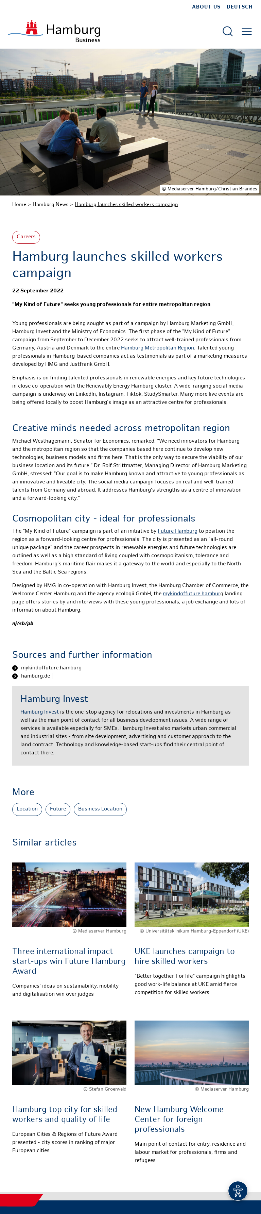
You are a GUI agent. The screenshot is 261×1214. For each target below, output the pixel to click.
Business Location (100, 809)
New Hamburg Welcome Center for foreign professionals (179, 1120)
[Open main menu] (247, 31)
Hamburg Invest (39, 712)
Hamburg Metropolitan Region (157, 348)
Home (19, 204)
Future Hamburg (177, 531)
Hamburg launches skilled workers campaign (126, 204)
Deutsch (240, 7)
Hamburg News (50, 204)
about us (206, 7)
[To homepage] (54, 31)
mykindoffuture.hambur (191, 594)
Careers (26, 237)
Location (27, 809)
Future (58, 809)
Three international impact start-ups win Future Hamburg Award (69, 962)
